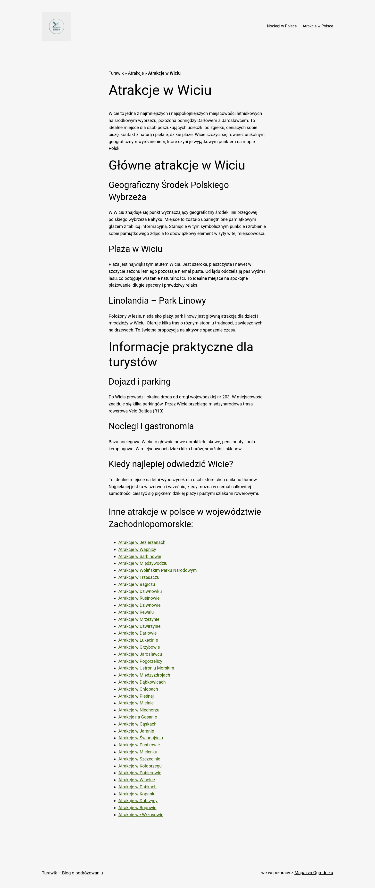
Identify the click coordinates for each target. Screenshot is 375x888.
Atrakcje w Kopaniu (137, 793)
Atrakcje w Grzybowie (139, 647)
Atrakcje (136, 73)
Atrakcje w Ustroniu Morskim (146, 667)
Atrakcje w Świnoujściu (140, 737)
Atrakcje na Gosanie (137, 716)
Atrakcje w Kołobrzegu (140, 765)
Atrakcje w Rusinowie (139, 598)
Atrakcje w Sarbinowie (139, 556)
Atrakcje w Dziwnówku (140, 591)
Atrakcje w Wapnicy (137, 549)
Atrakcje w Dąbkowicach (142, 682)
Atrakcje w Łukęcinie (138, 640)
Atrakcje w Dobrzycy (138, 800)
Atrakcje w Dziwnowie (139, 605)
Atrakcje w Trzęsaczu (138, 577)
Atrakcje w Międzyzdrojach (144, 675)
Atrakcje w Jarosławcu (140, 654)
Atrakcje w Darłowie (137, 633)
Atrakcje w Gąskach (137, 724)
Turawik (116, 73)
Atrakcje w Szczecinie (139, 758)
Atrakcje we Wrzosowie (140, 814)
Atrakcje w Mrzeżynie (138, 619)
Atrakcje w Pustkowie (139, 744)
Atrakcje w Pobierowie (139, 772)
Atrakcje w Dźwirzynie (139, 626)
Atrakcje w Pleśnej (136, 696)
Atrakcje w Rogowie (137, 807)
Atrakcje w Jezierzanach (142, 542)
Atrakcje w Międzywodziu (142, 563)
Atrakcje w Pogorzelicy (140, 661)
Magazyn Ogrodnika (313, 872)
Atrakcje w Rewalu (136, 612)
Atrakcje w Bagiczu (136, 584)
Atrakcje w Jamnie (136, 731)
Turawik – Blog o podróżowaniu (72, 872)
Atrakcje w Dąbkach (137, 786)
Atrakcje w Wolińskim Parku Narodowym (157, 570)
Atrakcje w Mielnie (136, 702)
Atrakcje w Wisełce (136, 779)
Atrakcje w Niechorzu (138, 709)
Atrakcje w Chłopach (138, 689)
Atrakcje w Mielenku (137, 751)
